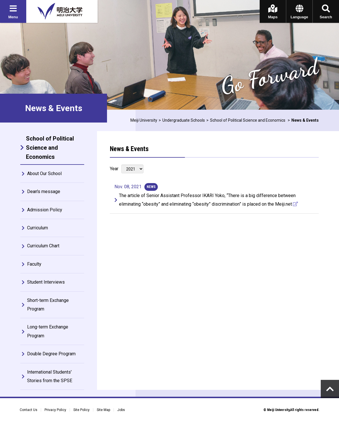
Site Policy (81, 410)
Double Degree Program (51, 353)
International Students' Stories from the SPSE (49, 376)
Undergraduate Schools (183, 120)
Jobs (121, 410)
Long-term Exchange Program (47, 331)
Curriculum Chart (43, 245)
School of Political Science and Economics (248, 120)
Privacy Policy (55, 410)
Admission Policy (44, 209)
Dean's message (43, 191)
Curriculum (37, 227)
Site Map (103, 410)
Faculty (34, 264)
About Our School (44, 173)
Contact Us (28, 410)
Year (114, 168)
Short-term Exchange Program (48, 305)
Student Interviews (46, 282)
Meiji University (143, 120)
